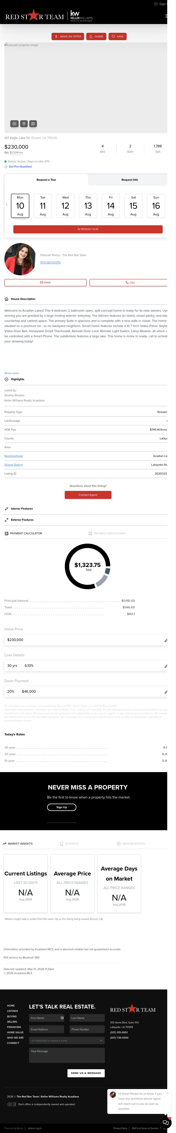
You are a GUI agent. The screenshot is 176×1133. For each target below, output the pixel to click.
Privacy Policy (120, 1128)
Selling (12, 1021)
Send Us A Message (86, 1073)
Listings (12, 1011)
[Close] (167, 1092)
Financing (14, 1027)
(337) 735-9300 (119, 1037)
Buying (12, 1016)
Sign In (161, 4)
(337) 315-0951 (119, 1032)
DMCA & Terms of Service (145, 1128)
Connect (13, 1043)
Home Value (15, 1032)
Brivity (20, 1128)
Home (11, 1005)
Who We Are (15, 1037)
